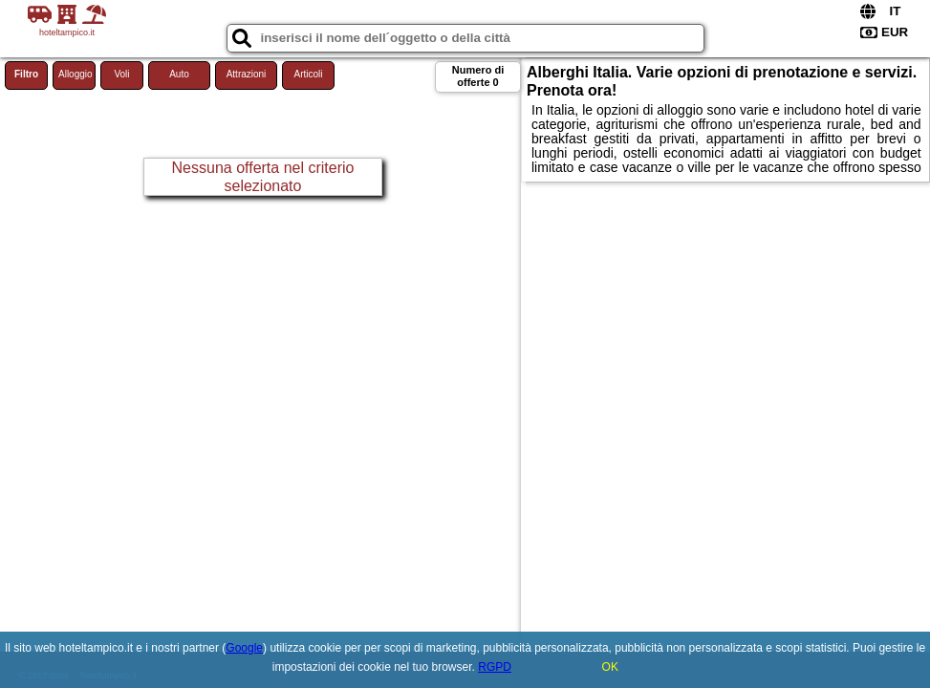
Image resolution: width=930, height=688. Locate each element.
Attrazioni (247, 74)
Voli (121, 74)
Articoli (307, 74)
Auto (179, 74)
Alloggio (75, 74)
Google (244, 648)
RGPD (494, 667)
